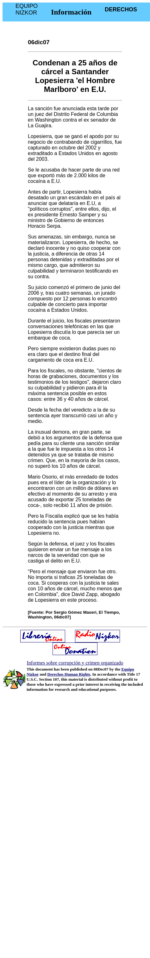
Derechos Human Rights (69, 674)
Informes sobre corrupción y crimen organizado (75, 663)
